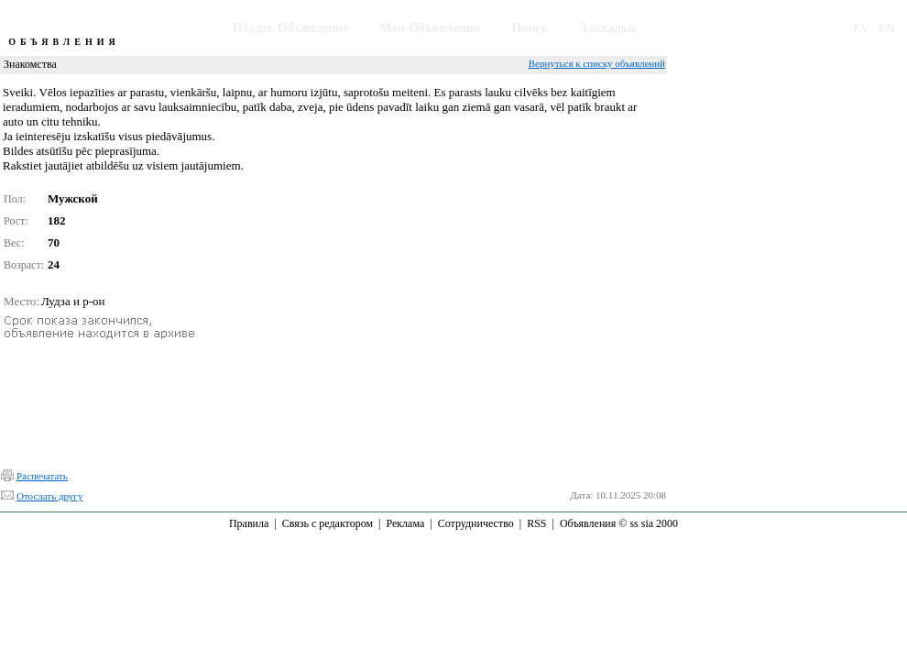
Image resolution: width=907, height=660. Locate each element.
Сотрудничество (476, 523)
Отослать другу (49, 495)
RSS (536, 523)
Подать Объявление (290, 28)
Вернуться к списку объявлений (597, 63)
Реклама (405, 523)
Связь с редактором (327, 523)
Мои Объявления (429, 28)
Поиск (530, 28)
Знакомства (30, 64)
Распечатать (42, 475)
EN (887, 28)
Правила (248, 523)
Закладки (608, 28)
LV (861, 28)
